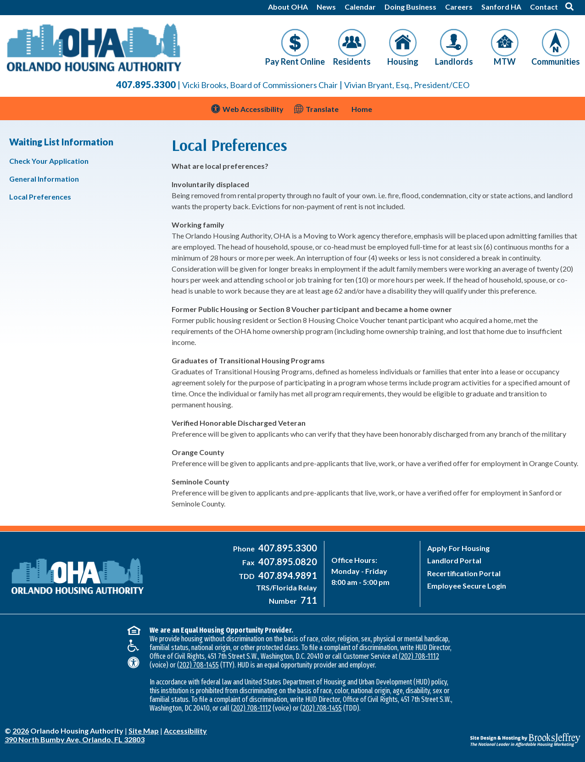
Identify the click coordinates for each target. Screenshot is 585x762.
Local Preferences (40, 196)
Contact (544, 6)
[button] (569, 6)
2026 (20, 730)
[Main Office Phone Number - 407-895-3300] (286, 548)
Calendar (360, 6)
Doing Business (410, 6)
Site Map (143, 730)
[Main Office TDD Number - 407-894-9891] (286, 576)
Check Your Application (49, 160)
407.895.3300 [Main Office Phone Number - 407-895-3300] (146, 84)
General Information (44, 178)
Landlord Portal (454, 560)
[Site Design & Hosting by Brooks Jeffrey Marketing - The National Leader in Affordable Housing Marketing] (508, 733)
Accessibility (185, 730)
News (326, 6)
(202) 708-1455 (198, 665)
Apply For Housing (458, 548)
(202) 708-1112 (419, 656)
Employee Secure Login (466, 585)
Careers (459, 6)
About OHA (288, 6)
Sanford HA (501, 6)
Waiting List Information (61, 141)
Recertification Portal (464, 573)
